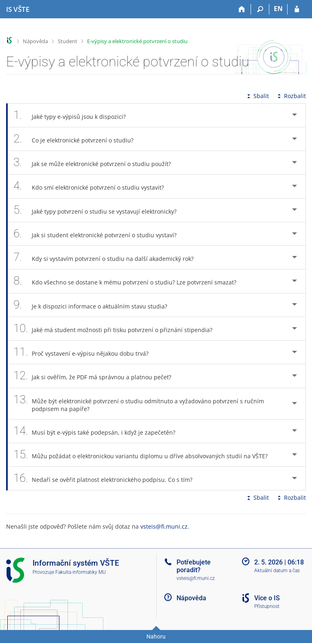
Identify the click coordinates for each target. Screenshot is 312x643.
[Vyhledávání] (260, 9)
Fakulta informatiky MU (80, 572)
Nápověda (35, 41)
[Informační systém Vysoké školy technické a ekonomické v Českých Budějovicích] (17, 9)
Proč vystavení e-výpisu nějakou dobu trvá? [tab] (85, 352)
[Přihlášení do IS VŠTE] (297, 9)
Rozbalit (291, 96)
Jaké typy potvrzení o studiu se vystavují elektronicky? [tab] (99, 210)
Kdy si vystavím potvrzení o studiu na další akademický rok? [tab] (108, 257)
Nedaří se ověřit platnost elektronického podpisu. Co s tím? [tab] (107, 478)
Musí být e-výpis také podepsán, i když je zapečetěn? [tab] (98, 431)
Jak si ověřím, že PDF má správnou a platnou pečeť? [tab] (96, 376)
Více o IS (267, 598)
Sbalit (257, 96)
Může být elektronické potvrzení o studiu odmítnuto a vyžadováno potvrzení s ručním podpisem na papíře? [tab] (138, 404)
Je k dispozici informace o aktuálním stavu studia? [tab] (94, 305)
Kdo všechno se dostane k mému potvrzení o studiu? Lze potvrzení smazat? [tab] (129, 281)
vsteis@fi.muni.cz (164, 526)
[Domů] (242, 9)
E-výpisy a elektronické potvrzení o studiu (137, 41)
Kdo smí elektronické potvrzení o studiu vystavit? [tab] (93, 186)
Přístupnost (266, 606)
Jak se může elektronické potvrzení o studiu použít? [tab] (96, 162)
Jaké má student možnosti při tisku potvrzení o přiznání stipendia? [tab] (117, 329)
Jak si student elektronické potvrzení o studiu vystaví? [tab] (99, 234)
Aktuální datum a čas (277, 570)
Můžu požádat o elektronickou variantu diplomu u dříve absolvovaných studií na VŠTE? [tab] (145, 455)
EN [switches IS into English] (278, 8)
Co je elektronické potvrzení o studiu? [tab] (77, 139)
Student (67, 41)
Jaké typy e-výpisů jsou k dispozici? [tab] (74, 115)
